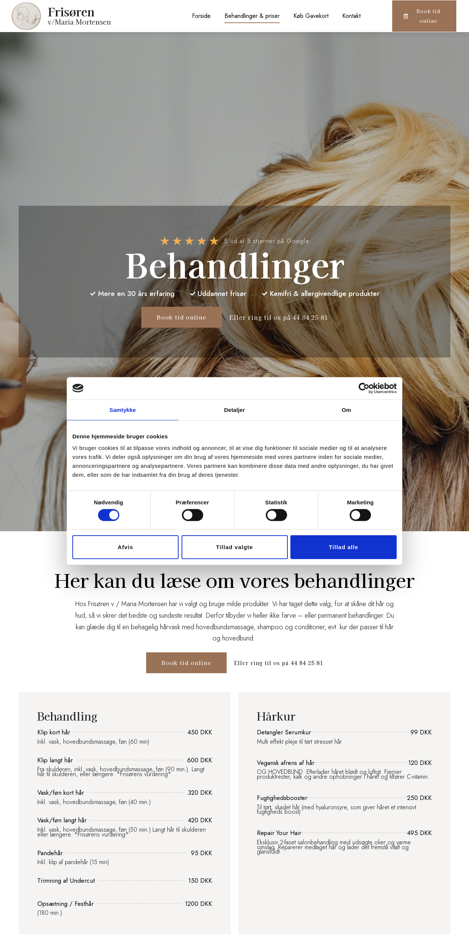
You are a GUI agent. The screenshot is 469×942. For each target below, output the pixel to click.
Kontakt (351, 16)
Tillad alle (343, 547)
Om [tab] (346, 409)
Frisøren (71, 11)
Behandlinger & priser (252, 16)
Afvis (125, 547)
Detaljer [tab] (234, 409)
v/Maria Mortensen (79, 21)
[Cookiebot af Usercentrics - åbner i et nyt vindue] (364, 388)
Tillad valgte (234, 547)
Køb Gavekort (310, 16)
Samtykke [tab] (123, 409)
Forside (201, 16)
